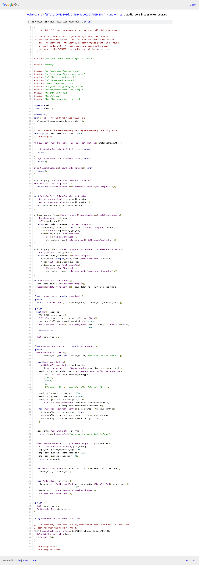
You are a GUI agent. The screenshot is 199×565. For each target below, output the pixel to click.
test (121, 14)
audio (112, 14)
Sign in (193, 4)
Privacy (26, 560)
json (193, 560)
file (87, 22)
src (40, 14)
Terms (34, 560)
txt (186, 560)
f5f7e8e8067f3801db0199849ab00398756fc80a (74, 14)
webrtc (31, 14)
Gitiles (18, 560)
